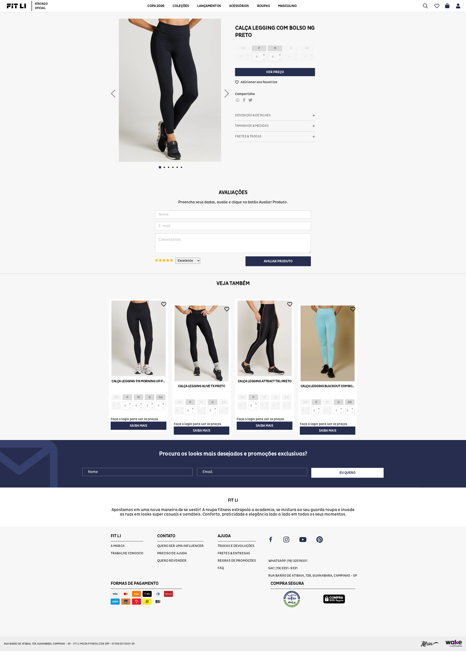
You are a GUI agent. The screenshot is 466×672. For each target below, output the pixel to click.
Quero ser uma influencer (180, 546)
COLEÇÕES (181, 6)
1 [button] (159, 167)
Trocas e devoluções (236, 546)
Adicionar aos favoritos (259, 82)
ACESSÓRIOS (239, 6)
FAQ (221, 568)
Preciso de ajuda (172, 553)
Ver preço (275, 72)
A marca (118, 546)
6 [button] (181, 167)
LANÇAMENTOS (209, 6)
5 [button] (177, 167)
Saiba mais (138, 426)
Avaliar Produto (278, 261)
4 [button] (172, 167)
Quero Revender (172, 561)
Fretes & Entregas (234, 553)
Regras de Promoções (237, 561)
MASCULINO (287, 6)
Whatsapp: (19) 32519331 (287, 561)
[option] (170, 90)
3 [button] (168, 167)
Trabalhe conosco (127, 553)
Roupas (263, 6)
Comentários (233, 243)
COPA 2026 (155, 6)
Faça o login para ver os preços (134, 419)
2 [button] (164, 167)
